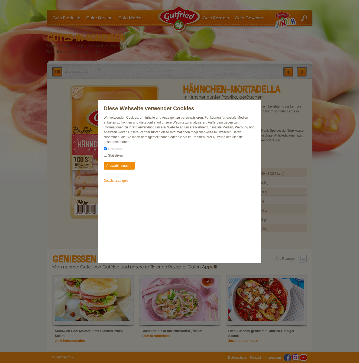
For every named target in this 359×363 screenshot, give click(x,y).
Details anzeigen (116, 181)
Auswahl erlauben (119, 166)
